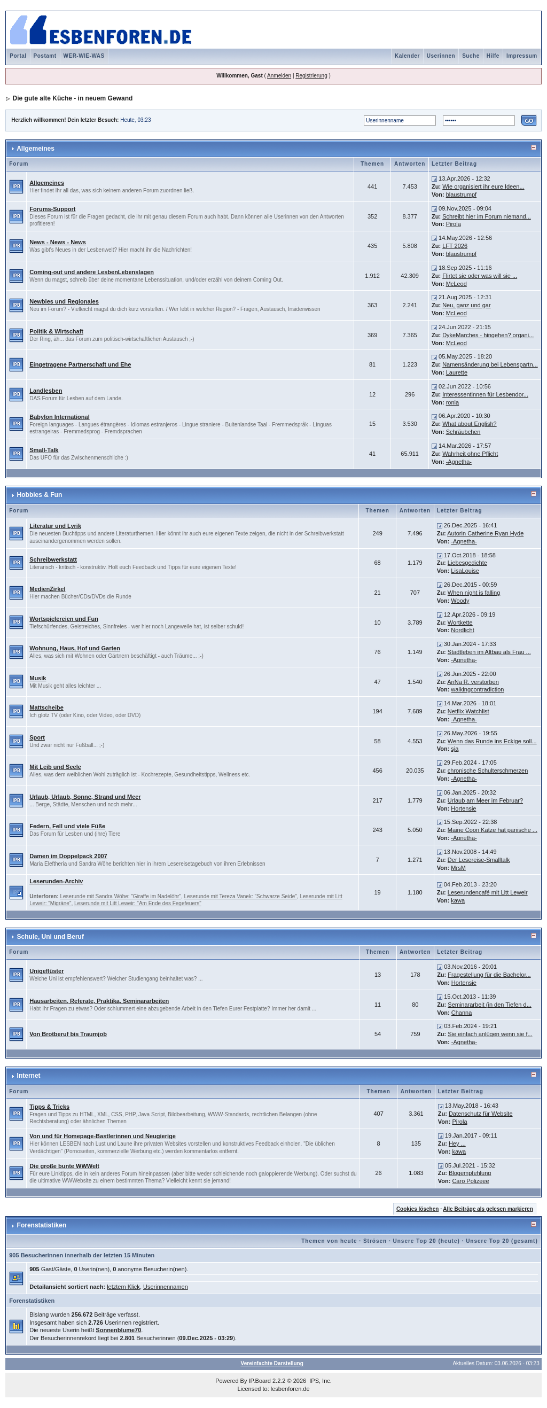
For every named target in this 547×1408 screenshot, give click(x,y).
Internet (29, 1075)
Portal (18, 56)
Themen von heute (329, 1241)
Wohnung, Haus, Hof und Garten (74, 648)
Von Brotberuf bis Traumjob (68, 1034)
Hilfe (493, 56)
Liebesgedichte (467, 562)
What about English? (469, 424)
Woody (460, 600)
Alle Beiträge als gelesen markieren (488, 1209)
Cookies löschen (417, 1209)
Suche (471, 56)
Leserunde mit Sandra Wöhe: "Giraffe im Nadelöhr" (120, 896)
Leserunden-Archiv (56, 881)
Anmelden (279, 76)
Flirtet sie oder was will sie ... (479, 276)
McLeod (456, 284)
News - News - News (57, 242)
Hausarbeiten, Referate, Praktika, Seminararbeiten (99, 1001)
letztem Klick (123, 1286)
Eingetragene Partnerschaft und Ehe (80, 364)
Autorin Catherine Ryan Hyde (485, 533)
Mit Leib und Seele (55, 767)
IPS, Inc (319, 1381)
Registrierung (311, 76)
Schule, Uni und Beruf (50, 936)
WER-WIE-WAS (84, 56)
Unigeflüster (46, 971)
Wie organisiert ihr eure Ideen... (483, 186)
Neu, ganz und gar (466, 305)
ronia (452, 402)
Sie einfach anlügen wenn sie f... (490, 1034)
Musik (37, 678)
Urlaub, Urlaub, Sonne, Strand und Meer (84, 797)
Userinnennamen (165, 1286)
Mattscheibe (46, 707)
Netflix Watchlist (468, 711)
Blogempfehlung (470, 1173)
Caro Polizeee (470, 1181)
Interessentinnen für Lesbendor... (485, 394)
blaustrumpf (461, 194)
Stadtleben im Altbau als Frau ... (489, 652)
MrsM (458, 868)
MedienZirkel (47, 589)
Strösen (375, 1241)
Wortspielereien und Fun (63, 619)
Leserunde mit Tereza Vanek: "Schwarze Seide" (240, 896)
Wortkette (460, 622)
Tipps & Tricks (49, 1106)
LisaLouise (465, 570)
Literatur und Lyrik (55, 526)
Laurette (456, 372)
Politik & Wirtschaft (56, 331)
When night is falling (474, 592)
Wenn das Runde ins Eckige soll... (492, 741)
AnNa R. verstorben (473, 682)
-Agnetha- (459, 461)
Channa (461, 1012)
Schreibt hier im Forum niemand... (486, 216)
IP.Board (260, 1381)
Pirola (453, 224)
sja (454, 748)
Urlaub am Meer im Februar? (485, 800)
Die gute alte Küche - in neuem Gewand (73, 98)
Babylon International (59, 417)
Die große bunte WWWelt (64, 1166)
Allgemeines (35, 148)
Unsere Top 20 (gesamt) (502, 1241)
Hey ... (457, 1143)
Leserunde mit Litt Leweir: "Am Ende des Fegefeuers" (137, 903)
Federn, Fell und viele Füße (67, 826)
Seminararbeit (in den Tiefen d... (490, 1004)
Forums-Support (52, 209)
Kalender (407, 56)
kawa (458, 900)
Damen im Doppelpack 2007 (68, 856)
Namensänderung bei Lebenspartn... (490, 364)
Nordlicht (462, 630)
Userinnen (441, 56)
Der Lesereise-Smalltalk (479, 860)
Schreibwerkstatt (53, 559)
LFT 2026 (454, 246)
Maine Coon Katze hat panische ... (492, 830)
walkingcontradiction (477, 689)
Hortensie (463, 808)
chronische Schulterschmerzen (488, 770)
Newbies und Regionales (64, 301)
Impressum (521, 56)
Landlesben (45, 390)
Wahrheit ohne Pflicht (470, 453)
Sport (37, 737)
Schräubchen (463, 432)
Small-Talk (43, 450)
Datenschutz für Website (481, 1113)
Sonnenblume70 (118, 1330)
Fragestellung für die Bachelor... (489, 974)
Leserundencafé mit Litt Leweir (488, 892)
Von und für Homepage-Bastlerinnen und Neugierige (102, 1136)
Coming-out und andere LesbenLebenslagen (91, 272)
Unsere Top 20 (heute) (426, 1241)
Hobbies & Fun (39, 495)
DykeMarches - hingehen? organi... (488, 335)
